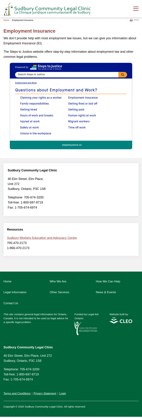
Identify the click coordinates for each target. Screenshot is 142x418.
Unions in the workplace (35, 133)
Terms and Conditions (17, 393)
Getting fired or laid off (82, 103)
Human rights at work (82, 115)
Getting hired (28, 109)
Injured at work (30, 121)
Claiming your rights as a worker (41, 98)
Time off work (77, 127)
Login (62, 393)
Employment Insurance (83, 98)
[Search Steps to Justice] (71, 74)
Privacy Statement (45, 393)
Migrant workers (79, 121)
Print (134, 20)
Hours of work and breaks (36, 115)
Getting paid (76, 109)
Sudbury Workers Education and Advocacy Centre (42, 238)
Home (6, 20)
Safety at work (29, 127)
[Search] (122, 74)
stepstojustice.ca (72, 145)
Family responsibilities (34, 103)
